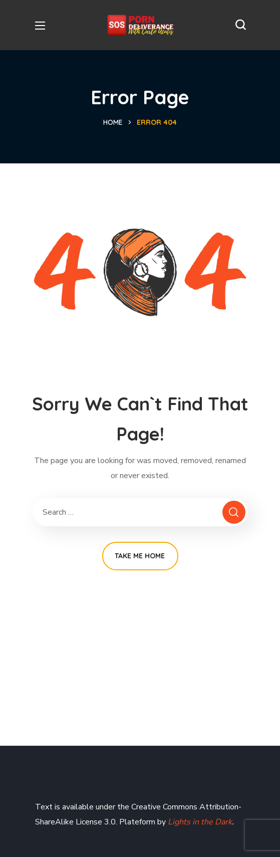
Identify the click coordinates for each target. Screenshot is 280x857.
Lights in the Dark (199, 821)
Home (113, 122)
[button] (240, 25)
